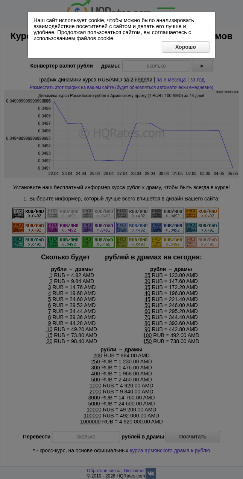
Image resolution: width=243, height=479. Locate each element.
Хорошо (185, 47)
